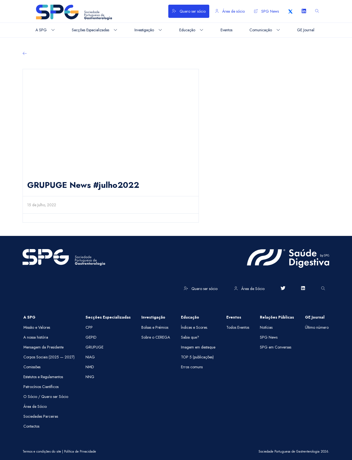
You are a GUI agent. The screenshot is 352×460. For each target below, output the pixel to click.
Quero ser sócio (189, 11)
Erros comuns (192, 367)
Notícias (266, 327)
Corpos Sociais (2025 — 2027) (49, 357)
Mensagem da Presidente (43, 347)
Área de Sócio (249, 288)
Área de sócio (230, 11)
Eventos (233, 317)
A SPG (29, 317)
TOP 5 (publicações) (197, 357)
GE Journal (314, 317)
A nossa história (35, 337)
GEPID (91, 337)
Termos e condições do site (42, 451)
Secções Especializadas (108, 317)
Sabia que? (190, 337)
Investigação (153, 317)
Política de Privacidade (80, 451)
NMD (90, 367)
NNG (90, 377)
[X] (290, 11)
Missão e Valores (36, 327)
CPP (89, 327)
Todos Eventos (237, 327)
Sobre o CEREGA (155, 337)
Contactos (31, 426)
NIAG (90, 357)
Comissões (31, 367)
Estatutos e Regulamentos (43, 377)
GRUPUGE (94, 347)
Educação (190, 317)
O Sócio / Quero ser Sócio (45, 396)
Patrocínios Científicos (41, 386)
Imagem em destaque (198, 347)
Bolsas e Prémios (154, 327)
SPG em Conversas (275, 347)
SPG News (266, 11)
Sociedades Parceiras (40, 416)
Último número (317, 327)
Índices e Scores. (194, 327)
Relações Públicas (277, 317)
